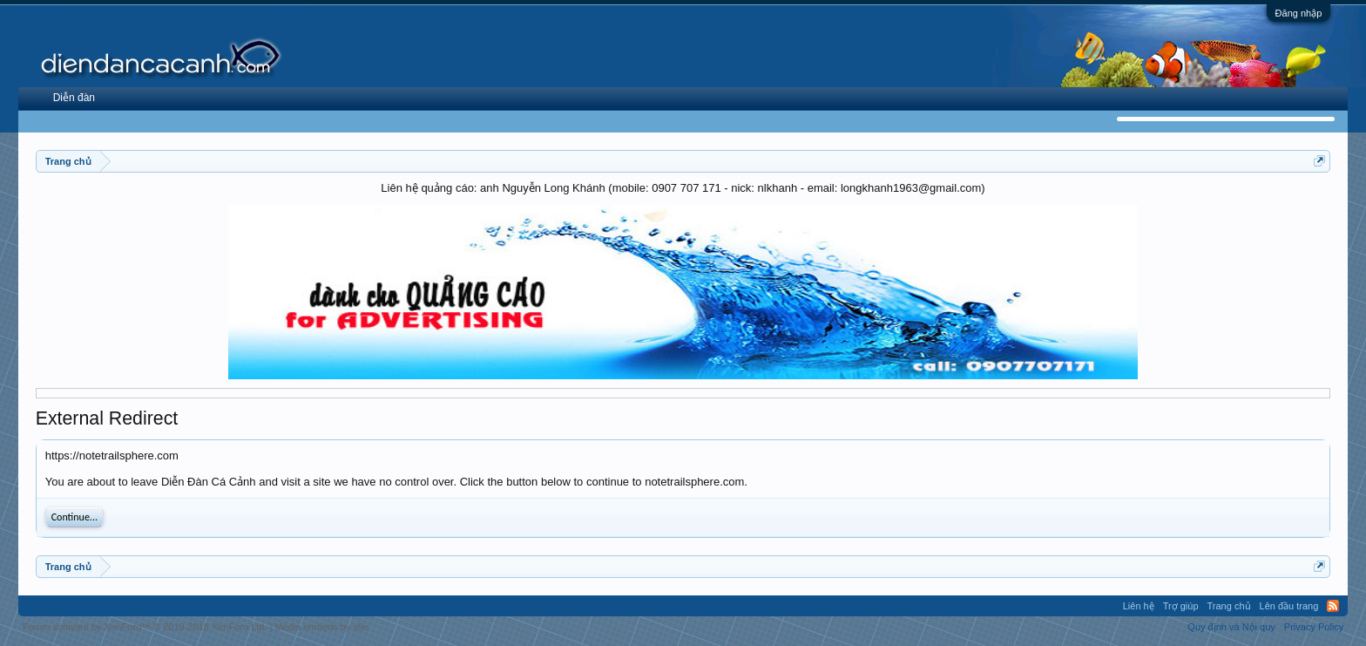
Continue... (74, 517)
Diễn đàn (74, 98)
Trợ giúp (1181, 606)
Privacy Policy (1313, 627)
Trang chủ (1229, 606)
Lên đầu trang (1289, 606)
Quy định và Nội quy (1231, 627)
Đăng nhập (1298, 13)
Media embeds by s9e (321, 627)
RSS (1333, 606)
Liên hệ (1138, 606)
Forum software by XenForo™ (145, 627)
